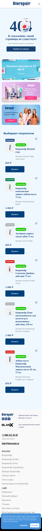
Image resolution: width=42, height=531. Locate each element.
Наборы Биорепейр (11, 471)
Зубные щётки (8, 475)
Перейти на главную (21, 49)
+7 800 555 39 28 (10, 435)
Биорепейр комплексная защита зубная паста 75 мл (25, 192)
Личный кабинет (10, 496)
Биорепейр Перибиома (12, 467)
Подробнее (23, 525)
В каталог (20, 73)
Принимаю (34, 525)
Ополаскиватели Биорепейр (15, 483)
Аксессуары (7, 479)
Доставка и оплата (10, 508)
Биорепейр (7, 455)
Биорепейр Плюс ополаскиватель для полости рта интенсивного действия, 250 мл (25, 318)
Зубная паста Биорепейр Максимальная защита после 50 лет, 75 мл (25, 366)
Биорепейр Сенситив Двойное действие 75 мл (24, 273)
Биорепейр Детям (10, 459)
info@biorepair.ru (10, 443)
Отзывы (5, 504)
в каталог (31, 98)
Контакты (6, 500)
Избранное (7, 492)
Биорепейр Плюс (10, 463)
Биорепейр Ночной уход (25, 150)
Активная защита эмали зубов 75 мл (24, 235)
